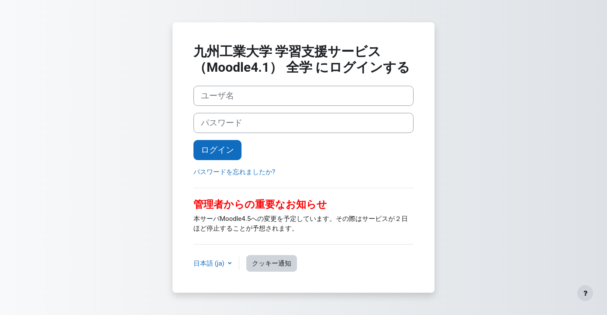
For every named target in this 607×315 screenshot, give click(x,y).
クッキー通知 (271, 263)
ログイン (217, 150)
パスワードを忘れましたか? (234, 172)
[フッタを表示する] (585, 293)
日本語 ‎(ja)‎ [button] (209, 263)
